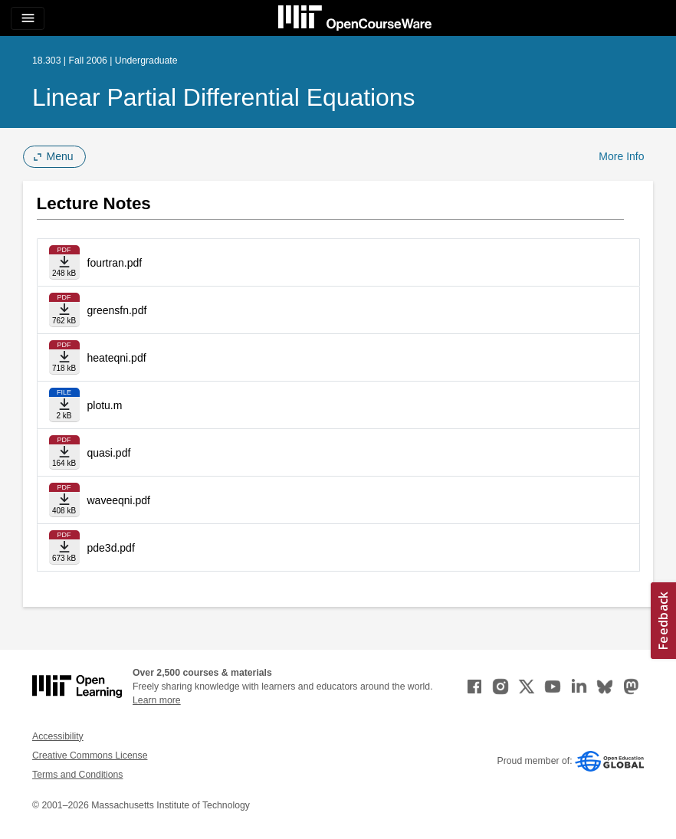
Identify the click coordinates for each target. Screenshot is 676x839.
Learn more (157, 700)
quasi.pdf (109, 453)
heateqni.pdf (116, 358)
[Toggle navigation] (27, 18)
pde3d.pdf (111, 548)
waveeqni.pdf (119, 500)
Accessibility (58, 736)
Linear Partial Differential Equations (223, 97)
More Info (621, 156)
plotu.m (105, 405)
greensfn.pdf (117, 310)
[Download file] (64, 262)
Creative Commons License (89, 755)
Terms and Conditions (77, 774)
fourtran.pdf (115, 263)
